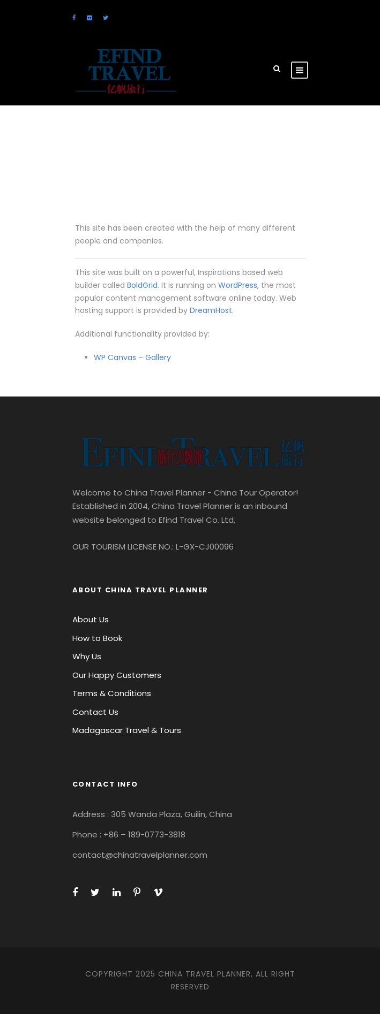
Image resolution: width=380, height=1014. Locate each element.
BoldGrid (142, 285)
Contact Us (95, 712)
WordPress (237, 285)
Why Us (86, 656)
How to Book (97, 638)
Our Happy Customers (116, 675)
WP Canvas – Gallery (132, 357)
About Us (90, 619)
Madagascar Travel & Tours (126, 730)
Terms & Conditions (111, 693)
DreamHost (211, 310)
